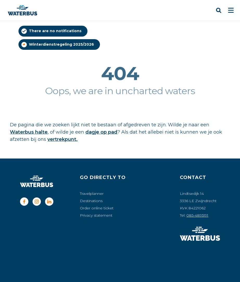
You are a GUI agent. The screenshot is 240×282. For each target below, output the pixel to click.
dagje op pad (101, 132)
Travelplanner (92, 193)
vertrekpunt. (62, 139)
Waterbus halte (29, 132)
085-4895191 (197, 215)
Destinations (91, 200)
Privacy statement (96, 215)
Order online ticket (96, 208)
